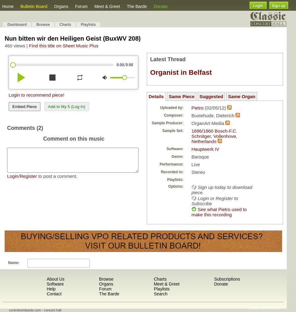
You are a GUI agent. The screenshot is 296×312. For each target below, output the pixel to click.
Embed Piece (24, 106)
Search (160, 293)
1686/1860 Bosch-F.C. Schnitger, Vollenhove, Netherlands (214, 136)
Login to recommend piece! (36, 95)
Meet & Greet (107, 6)
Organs (61, 6)
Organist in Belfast (181, 72)
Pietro (197, 107)
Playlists (88, 24)
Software (55, 284)
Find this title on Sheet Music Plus (63, 45)
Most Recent (270, 308)
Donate (161, 6)
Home (8, 6)
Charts (65, 24)
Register (28, 180)
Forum (81, 6)
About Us (55, 279)
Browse (43, 24)
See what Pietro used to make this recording (219, 212)
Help (51, 288)
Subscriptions (227, 279)
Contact (54, 293)
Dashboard (17, 24)
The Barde (137, 6)
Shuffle (254, 308)
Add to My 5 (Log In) (66, 106)
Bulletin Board (33, 6)
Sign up (279, 6)
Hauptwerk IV (205, 149)
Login (258, 6)
